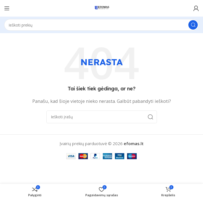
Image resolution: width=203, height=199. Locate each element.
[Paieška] (101, 25)
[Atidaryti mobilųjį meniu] (6, 8)
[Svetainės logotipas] (101, 8)
